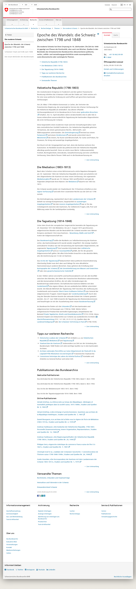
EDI (24, 4)
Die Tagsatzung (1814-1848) (52, 69)
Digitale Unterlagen (44, 511)
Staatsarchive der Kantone (50, 343)
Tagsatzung (51, 248)
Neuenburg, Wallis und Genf (80, 233)
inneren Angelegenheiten (69, 204)
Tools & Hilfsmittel (12, 519)
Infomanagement (12, 20)
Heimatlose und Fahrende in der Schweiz (53, 482)
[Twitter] (40, 496)
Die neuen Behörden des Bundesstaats (19, 57)
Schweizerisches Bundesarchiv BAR (16, 28)
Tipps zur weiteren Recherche (53, 73)
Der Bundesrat (12, 4)
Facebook (10, 570)
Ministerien (41, 138)
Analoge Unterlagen (45, 514)
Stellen (8, 553)
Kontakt (9, 547)
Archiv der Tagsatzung (48, 261)
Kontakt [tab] (107, 35)
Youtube (41, 570)
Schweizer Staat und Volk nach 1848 (19, 52)
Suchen (72, 511)
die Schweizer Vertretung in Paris (71, 322)
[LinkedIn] (44, 496)
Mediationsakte (43, 179)
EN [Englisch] (130, 5)
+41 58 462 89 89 (116, 54)
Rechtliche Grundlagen (122, 577)
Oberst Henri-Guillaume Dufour (71, 291)
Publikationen (106, 514)
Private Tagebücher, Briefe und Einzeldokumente (62, 314)
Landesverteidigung (44, 322)
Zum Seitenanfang (92, 160)
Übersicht (114, 5)
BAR (34, 4)
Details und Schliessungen (114, 69)
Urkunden (65, 306)
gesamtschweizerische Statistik (59, 271)
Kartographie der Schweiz (47, 268)
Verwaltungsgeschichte (109, 516)
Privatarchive (42, 521)
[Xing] (42, 496)
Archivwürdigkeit (12, 514)
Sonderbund (42, 286)
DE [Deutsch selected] (122, 5)
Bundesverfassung (86, 301)
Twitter (20, 570)
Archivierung (24, 20)
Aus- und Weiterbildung (14, 516)
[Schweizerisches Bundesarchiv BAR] (36, 11)
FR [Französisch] (124, 5)
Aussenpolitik (64, 251)
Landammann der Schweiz (83, 199)
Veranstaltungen (12, 544)
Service (103, 511)
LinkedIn (52, 570)
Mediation (73, 182)
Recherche (34, 20)
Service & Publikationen (46, 20)
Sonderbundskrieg (79, 294)
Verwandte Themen (49, 80)
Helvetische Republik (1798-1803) (54, 62)
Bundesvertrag (45, 240)
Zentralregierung (71, 132)
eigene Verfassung (44, 192)
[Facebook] (38, 496)
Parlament (41, 135)
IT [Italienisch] (127, 5)
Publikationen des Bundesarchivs (54, 77)
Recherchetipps (46, 28)
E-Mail (108, 57)
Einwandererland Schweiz (47, 487)
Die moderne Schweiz (70, 28)
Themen (57, 28)
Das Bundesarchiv (12, 539)
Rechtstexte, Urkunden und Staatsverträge (53, 478)
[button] (111, 9)
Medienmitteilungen (13, 550)
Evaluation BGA (11, 542)
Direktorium (61, 135)
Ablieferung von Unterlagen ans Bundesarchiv (48, 518)
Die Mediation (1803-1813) (52, 66)
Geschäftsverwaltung (13, 511)
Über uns (58, 20)
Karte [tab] (116, 35)
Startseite (107, 5)
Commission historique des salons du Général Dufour (60, 356)
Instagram (31, 570)
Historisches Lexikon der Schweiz (52, 338)
